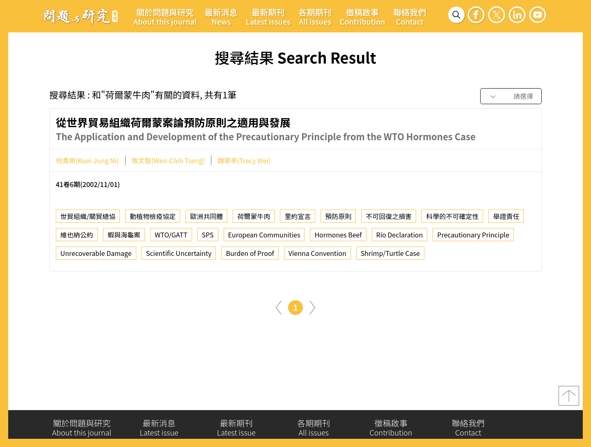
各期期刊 (315, 16)
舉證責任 (506, 225)
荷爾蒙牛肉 (253, 225)
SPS (208, 243)
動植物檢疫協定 (153, 225)
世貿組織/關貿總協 (87, 225)
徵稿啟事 (362, 16)
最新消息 (221, 16)
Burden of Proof (250, 262)
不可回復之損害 (389, 225)
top (569, 400)
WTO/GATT (171, 243)
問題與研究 (81, 16)
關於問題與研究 (165, 16)
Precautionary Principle (473, 243)
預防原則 (338, 225)
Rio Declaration (399, 243)
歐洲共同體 (206, 225)
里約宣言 (297, 225)
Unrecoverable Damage (96, 262)
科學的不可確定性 (452, 225)
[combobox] (511, 96)
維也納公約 (76, 243)
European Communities (264, 243)
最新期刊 (268, 16)
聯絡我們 (409, 16)
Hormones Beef (338, 243)
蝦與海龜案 (124, 243)
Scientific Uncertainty (179, 262)
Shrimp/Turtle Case (390, 262)
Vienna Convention (317, 262)
